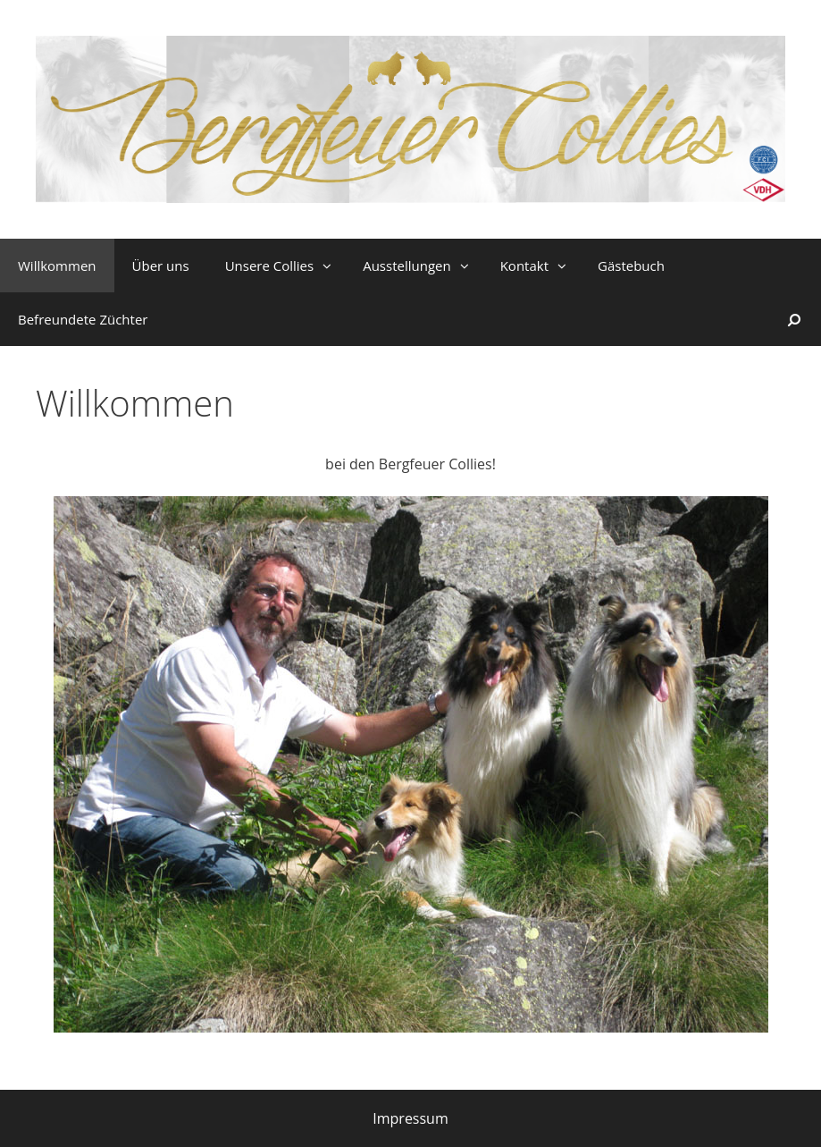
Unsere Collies (285, 265)
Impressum (410, 1118)
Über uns (160, 265)
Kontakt (540, 265)
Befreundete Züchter (82, 319)
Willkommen (57, 265)
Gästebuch (631, 265)
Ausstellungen (422, 265)
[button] (329, 265)
